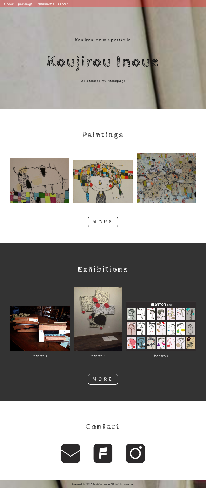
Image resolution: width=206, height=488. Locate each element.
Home (9, 4)
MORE (103, 222)
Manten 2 (98, 356)
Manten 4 (40, 356)
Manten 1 (161, 356)
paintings (25, 4)
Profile (63, 4)
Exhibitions (45, 4)
